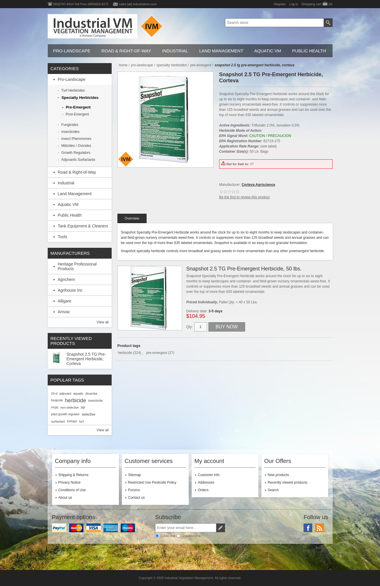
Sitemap (134, 475)
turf (81, 421)
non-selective (69, 407)
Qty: (189, 327)
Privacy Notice (69, 482)
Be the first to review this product (244, 197)
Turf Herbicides (73, 90)
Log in (293, 4)
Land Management (221, 50)
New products (278, 475)
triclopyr (72, 421)
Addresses (206, 482)
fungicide (57, 400)
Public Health (309, 50)
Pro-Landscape (71, 50)
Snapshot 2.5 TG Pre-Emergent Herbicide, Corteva (86, 359)
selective (88, 414)
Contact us (136, 498)
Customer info (209, 475)
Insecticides (70, 132)
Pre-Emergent (78, 107)
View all (102, 322)
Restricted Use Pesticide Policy (152, 482)
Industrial (175, 50)
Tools (62, 236)
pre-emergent (156, 353)
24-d (54, 393)
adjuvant (65, 393)
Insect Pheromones (76, 139)
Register (280, 4)
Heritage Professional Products (77, 266)
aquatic (78, 393)
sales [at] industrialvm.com (138, 4)
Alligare (65, 301)
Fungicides (69, 125)
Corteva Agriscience (258, 185)
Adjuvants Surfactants (78, 160)
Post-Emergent (77, 114)
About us (65, 498)
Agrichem (66, 279)
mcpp (54, 407)
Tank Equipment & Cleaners (83, 226)
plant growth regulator (65, 414)
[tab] (132, 218)
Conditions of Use (72, 490)
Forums (134, 490)
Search (273, 490)
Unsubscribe (191, 536)
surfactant (58, 421)
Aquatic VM (267, 50)
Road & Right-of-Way (126, 50)
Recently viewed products (288, 482)
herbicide (125, 353)
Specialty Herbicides (79, 97)
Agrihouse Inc (70, 290)
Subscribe (167, 536)
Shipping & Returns (73, 475)
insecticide (95, 400)
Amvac (64, 311)
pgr (83, 407)
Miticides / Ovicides (76, 146)
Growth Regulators (75, 153)
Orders (203, 490)
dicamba (91, 393)
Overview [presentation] (132, 218)
